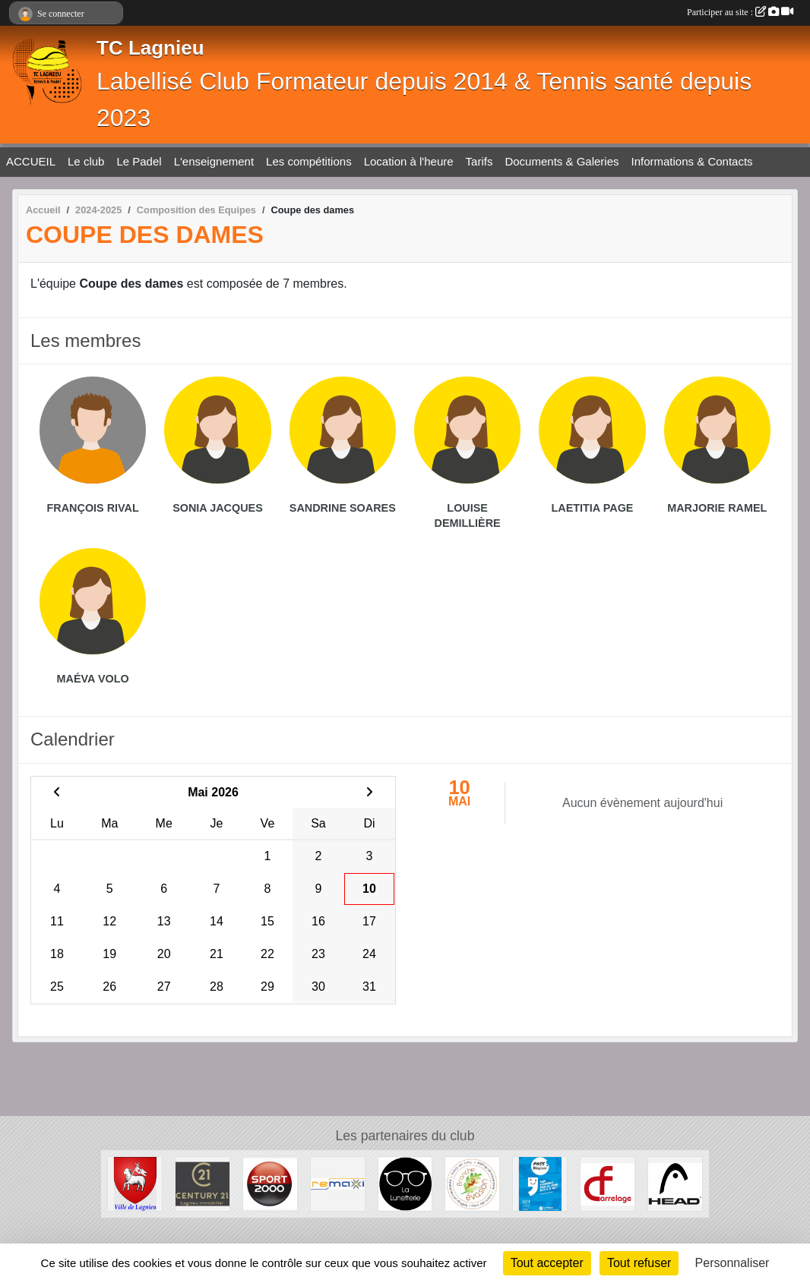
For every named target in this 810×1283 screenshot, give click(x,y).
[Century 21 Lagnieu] (202, 1183)
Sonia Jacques (217, 508)
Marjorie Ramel (717, 508)
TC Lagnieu (150, 47)
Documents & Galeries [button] (562, 161)
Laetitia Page (593, 508)
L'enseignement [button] (214, 161)
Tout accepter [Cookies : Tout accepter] (547, 1262)
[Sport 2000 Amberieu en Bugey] (270, 1183)
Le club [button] (86, 161)
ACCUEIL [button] (30, 161)
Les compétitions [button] (309, 161)
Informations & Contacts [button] (692, 161)
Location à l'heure (409, 161)
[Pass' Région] (540, 1183)
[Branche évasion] (472, 1183)
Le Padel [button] (138, 161)
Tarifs (479, 161)
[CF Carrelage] (607, 1183)
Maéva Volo (93, 679)
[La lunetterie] (405, 1183)
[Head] (675, 1183)
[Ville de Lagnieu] (135, 1183)
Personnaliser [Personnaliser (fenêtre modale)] (732, 1262)
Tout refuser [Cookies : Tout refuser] (639, 1262)
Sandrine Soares (343, 508)
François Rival (93, 508)
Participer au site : (740, 12)
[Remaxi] (337, 1183)
